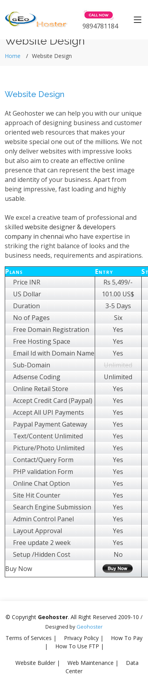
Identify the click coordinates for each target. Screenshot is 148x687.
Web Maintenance (90, 662)
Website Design (34, 94)
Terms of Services (29, 638)
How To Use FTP (77, 646)
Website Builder (35, 662)
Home (13, 56)
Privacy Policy (81, 638)
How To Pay (126, 638)
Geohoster (90, 626)
